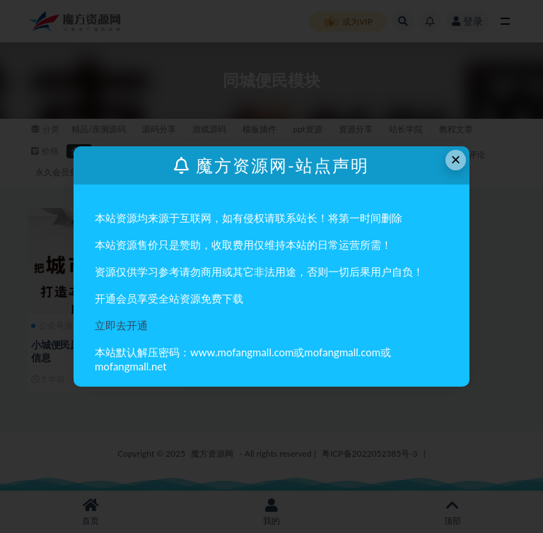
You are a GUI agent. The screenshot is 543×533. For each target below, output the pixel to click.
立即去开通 (121, 325)
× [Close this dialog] (456, 159)
